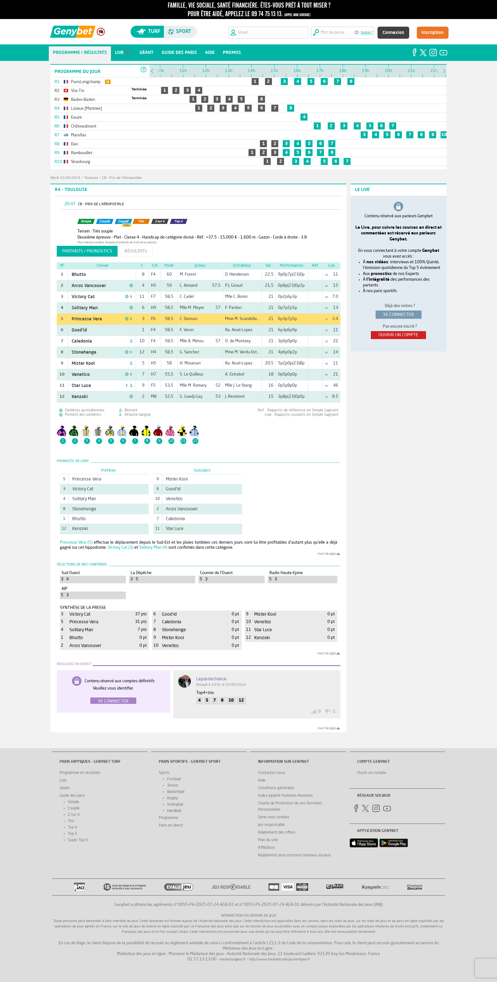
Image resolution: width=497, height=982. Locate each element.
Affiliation (266, 848)
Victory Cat (83, 297)
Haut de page (327, 553)
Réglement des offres (276, 833)
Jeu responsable (271, 825)
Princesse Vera (87, 319)
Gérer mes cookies (273, 817)
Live (63, 780)
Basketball (175, 792)
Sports (164, 773)
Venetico (81, 374)
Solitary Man (85, 308)
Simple (73, 802)
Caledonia (82, 341)
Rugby (172, 798)
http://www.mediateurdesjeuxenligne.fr (279, 959)
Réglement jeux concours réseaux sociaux (294, 855)
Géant (65, 788)
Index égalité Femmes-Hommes (285, 796)
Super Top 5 (78, 840)
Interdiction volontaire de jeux (248, 916)
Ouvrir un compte (371, 773)
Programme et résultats (80, 773)
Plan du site (268, 840)
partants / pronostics (87, 251)
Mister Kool (83, 363)
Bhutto (79, 274)
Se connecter (113, 701)
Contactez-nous (271, 773)
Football (174, 779)
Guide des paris (72, 796)
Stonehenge (84, 352)
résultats (136, 251)
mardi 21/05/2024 (65, 178)
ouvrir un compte (398, 335)
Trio (71, 821)
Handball (174, 811)
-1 (334, 712)
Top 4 (72, 827)
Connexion (393, 32)
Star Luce (81, 385)
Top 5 (72, 834)
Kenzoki (80, 397)
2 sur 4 (74, 815)
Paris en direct (171, 826)
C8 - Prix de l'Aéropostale (122, 178)
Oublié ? (367, 33)
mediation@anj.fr (233, 959)
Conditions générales (276, 788)
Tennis (172, 786)
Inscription (432, 32)
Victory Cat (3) (120, 548)
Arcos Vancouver (89, 286)
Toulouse (91, 178)
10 (444, 135)
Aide (262, 780)
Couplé (74, 808)
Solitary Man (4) (153, 548)
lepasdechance (211, 679)
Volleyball (175, 805)
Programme (168, 818)
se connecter (398, 314)
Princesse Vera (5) (76, 542)
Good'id (79, 330)
